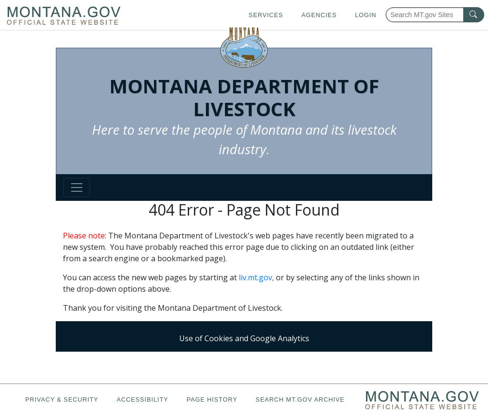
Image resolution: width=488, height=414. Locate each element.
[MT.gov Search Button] (473, 14)
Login (365, 15)
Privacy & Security (61, 399)
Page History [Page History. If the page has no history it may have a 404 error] (211, 399)
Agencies (318, 15)
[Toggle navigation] (76, 187)
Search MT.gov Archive (300, 399)
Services (266, 15)
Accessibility (142, 399)
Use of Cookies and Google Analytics (244, 338)
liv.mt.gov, (256, 277)
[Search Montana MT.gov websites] (435, 14)
